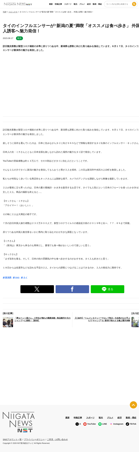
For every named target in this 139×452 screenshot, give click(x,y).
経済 (89, 4)
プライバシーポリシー (34, 439)
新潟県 (8, 277)
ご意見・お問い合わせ (57, 439)
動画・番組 (97, 4)
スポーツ (67, 4)
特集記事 (58, 4)
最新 (51, 4)
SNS (17, 277)
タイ (25, 277)
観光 (75, 4)
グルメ (82, 4)
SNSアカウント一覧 (12, 439)
